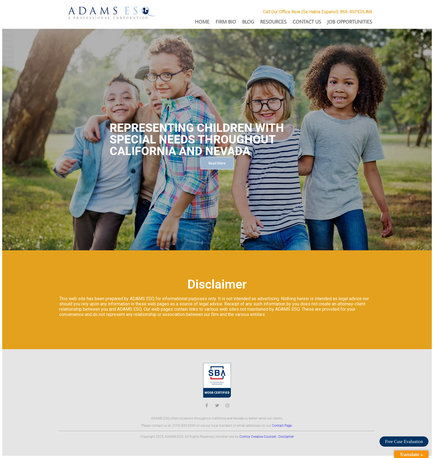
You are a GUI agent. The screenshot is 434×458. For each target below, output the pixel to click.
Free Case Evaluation (404, 441)
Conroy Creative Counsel (257, 437)
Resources (273, 22)
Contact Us (307, 22)
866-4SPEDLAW (356, 11)
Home (202, 22)
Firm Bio (226, 22)
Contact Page (282, 426)
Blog (248, 22)
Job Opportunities (349, 22)
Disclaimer (286, 437)
